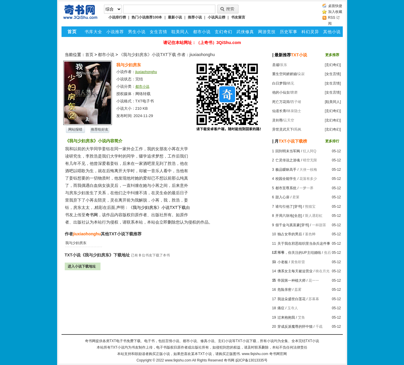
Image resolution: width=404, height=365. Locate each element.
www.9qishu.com (178, 360)
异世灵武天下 (282, 129)
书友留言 (238, 17)
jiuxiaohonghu (146, 72)
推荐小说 (195, 17)
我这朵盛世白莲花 (291, 299)
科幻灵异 (310, 31)
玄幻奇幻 (223, 31)
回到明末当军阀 (287, 151)
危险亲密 (284, 290)
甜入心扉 (282, 197)
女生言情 (158, 31)
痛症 (280, 308)
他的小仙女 (281, 92)
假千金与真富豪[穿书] (292, 225)
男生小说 (137, 31)
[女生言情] (333, 74)
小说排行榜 (117, 17)
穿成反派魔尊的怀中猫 (295, 327)
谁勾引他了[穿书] (288, 207)
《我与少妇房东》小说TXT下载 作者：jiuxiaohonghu (167, 54)
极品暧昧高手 (285, 170)
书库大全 (93, 31)
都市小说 (202, 31)
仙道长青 (279, 111)
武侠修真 (245, 31)
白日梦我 (279, 83)
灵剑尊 (277, 120)
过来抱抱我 (286, 317)
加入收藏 (335, 12)
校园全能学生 (285, 179)
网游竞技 (267, 31)
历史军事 (288, 31)
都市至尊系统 (285, 188)
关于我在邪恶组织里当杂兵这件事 (303, 243)
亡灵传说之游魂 (287, 160)
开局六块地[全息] (288, 216)
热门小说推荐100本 (147, 17)
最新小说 (175, 17)
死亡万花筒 (281, 102)
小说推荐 (115, 31)
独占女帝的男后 (289, 234)
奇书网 (229, 360)
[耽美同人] (333, 102)
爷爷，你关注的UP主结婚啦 (299, 253)
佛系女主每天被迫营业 (295, 271)
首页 (89, 54)
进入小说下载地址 (82, 266)
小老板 (282, 262)
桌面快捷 (335, 6)
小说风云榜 (216, 17)
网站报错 (75, 129)
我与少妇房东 (75, 243)
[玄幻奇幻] (333, 65)
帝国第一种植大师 (291, 280)
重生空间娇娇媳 (284, 74)
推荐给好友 (99, 129)
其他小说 (332, 31)
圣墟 (275, 65)
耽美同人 (180, 31)
